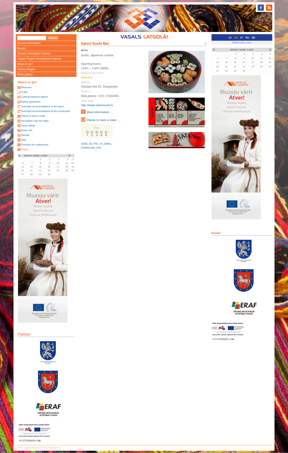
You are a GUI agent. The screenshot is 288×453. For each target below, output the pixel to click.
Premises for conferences (34, 144)
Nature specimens (30, 101)
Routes (21, 48)
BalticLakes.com (241, 42)
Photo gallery (25, 74)
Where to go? (25, 64)
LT (241, 37)
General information (28, 43)
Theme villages (26, 69)
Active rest (26, 130)
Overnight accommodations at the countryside (45, 111)
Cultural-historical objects (34, 96)
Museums (26, 87)
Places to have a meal (33, 115)
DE (253, 37)
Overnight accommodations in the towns (42, 106)
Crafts (24, 92)
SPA (23, 140)
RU (247, 37)
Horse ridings (28, 125)
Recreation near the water (35, 120)
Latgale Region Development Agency (39, 58)
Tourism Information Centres (34, 53)
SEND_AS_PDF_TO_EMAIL (96, 143)
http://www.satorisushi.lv (97, 105)
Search (25, 149)
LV (230, 37)
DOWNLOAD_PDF (91, 147)
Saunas (25, 135)
